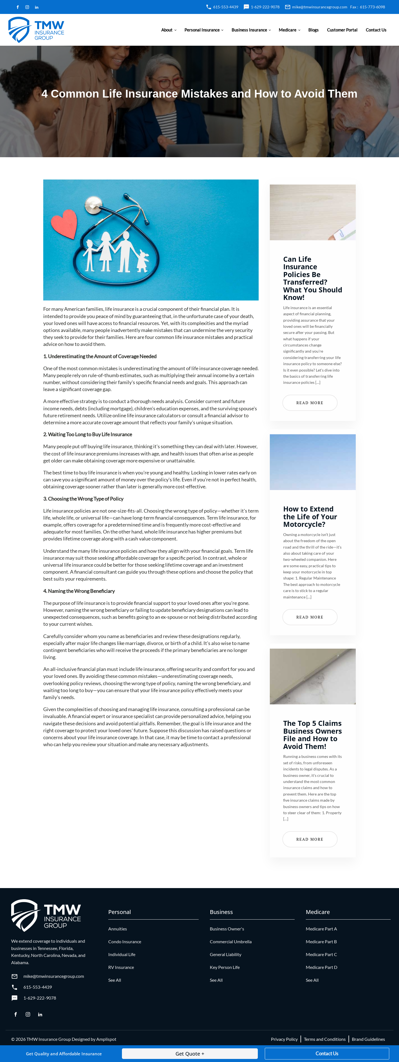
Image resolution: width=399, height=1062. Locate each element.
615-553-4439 (225, 6)
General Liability (225, 954)
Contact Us (376, 29)
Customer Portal (342, 29)
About (166, 29)
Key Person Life (225, 967)
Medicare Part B (321, 941)
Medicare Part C (321, 954)
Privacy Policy (284, 1039)
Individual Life (121, 954)
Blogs (313, 29)
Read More (310, 402)
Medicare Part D (321, 967)
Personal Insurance (202, 29)
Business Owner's (227, 928)
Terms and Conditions (325, 1039)
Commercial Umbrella (231, 941)
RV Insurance (121, 967)
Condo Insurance (124, 941)
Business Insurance (249, 29)
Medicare (287, 29)
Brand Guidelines (368, 1039)
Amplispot (106, 1039)
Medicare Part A (321, 928)
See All (114, 980)
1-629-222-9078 (265, 6)
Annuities (117, 928)
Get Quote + (190, 1053)
